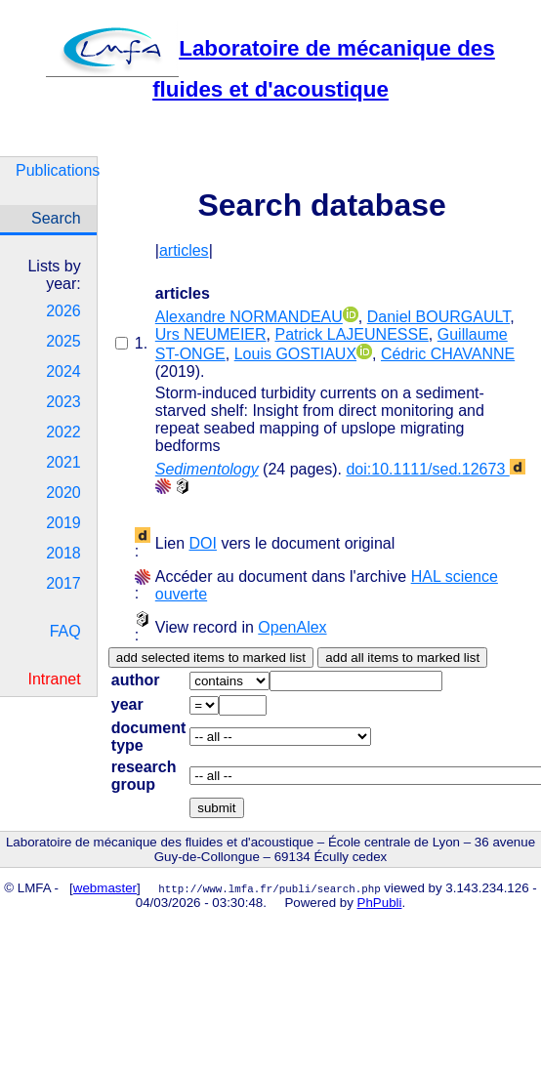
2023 (63, 401)
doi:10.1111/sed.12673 (435, 469)
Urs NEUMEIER (211, 334)
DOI (202, 543)
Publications (56, 170)
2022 (63, 432)
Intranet (53, 679)
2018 (63, 553)
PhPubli (379, 902)
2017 (63, 583)
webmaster (105, 888)
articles (184, 250)
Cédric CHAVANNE (448, 354)
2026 (63, 311)
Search (56, 218)
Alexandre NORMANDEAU (249, 317)
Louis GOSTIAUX (295, 354)
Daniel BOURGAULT (438, 317)
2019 (63, 522)
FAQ (65, 631)
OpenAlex (292, 627)
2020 (63, 492)
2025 (63, 341)
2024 (63, 371)
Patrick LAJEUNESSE (351, 334)
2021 (63, 462)
